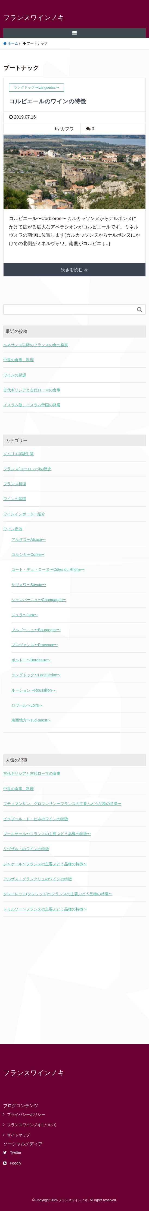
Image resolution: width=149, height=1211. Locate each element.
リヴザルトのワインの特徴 (26, 849)
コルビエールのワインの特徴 (47, 101)
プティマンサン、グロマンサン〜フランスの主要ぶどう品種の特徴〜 (62, 803)
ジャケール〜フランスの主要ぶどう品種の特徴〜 (45, 864)
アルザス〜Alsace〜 (28, 539)
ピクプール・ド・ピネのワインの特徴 (35, 819)
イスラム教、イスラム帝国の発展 (31, 405)
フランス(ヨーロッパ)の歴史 (27, 469)
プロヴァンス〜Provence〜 (34, 645)
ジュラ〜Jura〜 (24, 615)
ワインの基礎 (14, 499)
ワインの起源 (14, 375)
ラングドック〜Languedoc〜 (36, 675)
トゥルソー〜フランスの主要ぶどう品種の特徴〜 (45, 909)
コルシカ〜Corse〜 (27, 554)
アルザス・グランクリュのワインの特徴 (37, 879)
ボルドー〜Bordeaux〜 (31, 660)
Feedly (12, 1163)
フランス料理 (14, 484)
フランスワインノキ (33, 17)
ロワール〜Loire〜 (27, 705)
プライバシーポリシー (26, 1114)
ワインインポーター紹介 (24, 514)
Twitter (12, 1152)
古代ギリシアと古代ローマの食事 (31, 390)
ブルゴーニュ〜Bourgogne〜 (36, 630)
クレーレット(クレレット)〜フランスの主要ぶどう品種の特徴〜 (57, 894)
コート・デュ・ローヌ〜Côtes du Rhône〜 (48, 569)
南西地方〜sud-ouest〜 (31, 720)
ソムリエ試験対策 (18, 453)
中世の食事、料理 (18, 360)
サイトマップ (18, 1135)
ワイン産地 (12, 529)
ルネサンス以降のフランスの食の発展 (35, 345)
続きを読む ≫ (74, 269)
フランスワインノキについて (32, 1125)
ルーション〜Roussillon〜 (33, 690)
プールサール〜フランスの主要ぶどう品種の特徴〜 (47, 834)
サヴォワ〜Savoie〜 (28, 585)
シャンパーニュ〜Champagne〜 (38, 599)
